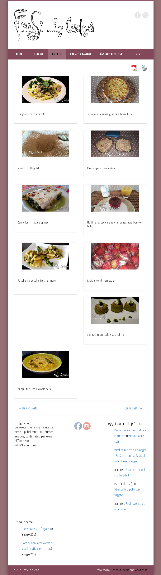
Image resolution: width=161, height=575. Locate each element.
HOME (19, 54)
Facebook (138, 15)
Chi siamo (37, 54)
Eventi (139, 54)
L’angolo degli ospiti (112, 54)
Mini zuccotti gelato (29, 168)
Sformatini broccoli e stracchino (105, 335)
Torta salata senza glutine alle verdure (109, 114)
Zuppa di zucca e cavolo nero (34, 389)
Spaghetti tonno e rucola (31, 114)
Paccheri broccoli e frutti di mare (37, 281)
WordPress (141, 570)
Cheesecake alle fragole (35, 529)
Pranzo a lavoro (80, 54)
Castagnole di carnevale (100, 281)
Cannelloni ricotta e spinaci (33, 222)
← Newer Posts (27, 408)
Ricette (56, 54)
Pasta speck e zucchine (101, 168)
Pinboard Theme (120, 570)
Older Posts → (134, 408)
